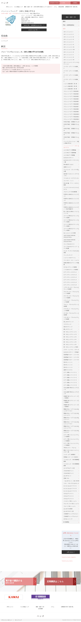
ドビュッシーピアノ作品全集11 (71, 117)
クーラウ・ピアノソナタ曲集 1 (71, 67)
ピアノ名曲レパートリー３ (70, 377)
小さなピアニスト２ (68, 496)
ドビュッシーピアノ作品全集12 (71, 119)
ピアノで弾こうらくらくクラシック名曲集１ (71, 436)
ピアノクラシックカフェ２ (70, 275)
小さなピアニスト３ (68, 499)
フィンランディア (68, 255)
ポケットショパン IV (69, 39)
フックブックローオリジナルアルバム (71, 188)
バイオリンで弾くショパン (70, 501)
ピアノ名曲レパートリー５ (70, 383)
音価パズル (66, 478)
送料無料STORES (54, 3)
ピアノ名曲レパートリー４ (70, 380)
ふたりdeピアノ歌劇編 (69, 155)
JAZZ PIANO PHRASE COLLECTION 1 (69, 236)
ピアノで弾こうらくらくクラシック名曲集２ (71, 440)
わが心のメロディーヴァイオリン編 (71, 161)
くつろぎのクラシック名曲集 (71, 270)
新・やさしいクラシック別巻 (71, 347)
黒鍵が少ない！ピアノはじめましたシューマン (71, 427)
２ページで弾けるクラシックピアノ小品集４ (71, 229)
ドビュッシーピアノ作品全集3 (71, 96)
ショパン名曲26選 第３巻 (70, 89)
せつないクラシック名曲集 (70, 267)
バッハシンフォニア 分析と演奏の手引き (71, 146)
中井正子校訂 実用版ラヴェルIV (71, 134)
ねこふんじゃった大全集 (70, 233)
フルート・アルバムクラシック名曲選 (71, 305)
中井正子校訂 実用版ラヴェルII (71, 125)
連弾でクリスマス (68, 370)
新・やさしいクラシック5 (70, 342)
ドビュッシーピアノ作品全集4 (71, 99)
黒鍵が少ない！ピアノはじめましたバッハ (71, 418)
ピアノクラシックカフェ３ (70, 277)
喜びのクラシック (68, 327)
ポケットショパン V (69, 42)
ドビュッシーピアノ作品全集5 (71, 101)
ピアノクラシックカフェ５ (70, 282)
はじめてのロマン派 (68, 511)
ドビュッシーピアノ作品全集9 (71, 112)
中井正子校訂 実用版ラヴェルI (71, 122)
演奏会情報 (61, 7)
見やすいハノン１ (68, 362)
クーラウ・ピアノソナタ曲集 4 (71, 80)
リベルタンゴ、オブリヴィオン (71, 178)
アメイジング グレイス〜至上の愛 (71, 170)
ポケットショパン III (69, 37)
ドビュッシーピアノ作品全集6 (71, 104)
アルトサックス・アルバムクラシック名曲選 (71, 292)
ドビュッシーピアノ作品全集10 (71, 114)
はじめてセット (67, 476)
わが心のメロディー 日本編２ (71, 352)
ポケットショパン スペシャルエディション (71, 63)
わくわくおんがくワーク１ (70, 486)
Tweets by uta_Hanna (67, 561)
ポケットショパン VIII (69, 50)
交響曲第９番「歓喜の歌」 (71, 7)
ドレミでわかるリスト (69, 244)
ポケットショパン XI (69, 57)
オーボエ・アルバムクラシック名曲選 (71, 314)
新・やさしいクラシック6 (70, 344)
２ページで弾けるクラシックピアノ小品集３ (71, 225)
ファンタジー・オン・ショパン (71, 260)
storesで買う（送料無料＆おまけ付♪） (33, 25)
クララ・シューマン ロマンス (71, 349)
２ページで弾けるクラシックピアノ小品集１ (71, 217)
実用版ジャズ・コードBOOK (71, 457)
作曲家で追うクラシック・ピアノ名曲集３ (71, 406)
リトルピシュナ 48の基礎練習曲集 (71, 460)
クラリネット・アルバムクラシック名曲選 (71, 310)
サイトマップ (16, 620)
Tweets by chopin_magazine (69, 557)
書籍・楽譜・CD (28, 7)
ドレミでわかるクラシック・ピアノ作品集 (71, 247)
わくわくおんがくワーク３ (70, 491)
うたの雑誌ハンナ (18, 7)
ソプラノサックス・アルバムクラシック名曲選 (71, 288)
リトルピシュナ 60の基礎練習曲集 (71, 465)
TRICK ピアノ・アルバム (70, 448)
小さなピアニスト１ (68, 494)
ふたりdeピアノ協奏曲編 (70, 153)
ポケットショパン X (69, 55)
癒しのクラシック (68, 329)
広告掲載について (65, 3)
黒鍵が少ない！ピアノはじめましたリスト (71, 431)
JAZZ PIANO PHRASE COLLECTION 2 (69, 241)
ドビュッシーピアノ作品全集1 (71, 91)
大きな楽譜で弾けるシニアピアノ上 (71, 388)
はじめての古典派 (68, 509)
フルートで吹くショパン (70, 506)
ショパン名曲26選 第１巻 (70, 84)
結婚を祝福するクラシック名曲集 (71, 264)
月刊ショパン (9, 7)
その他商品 (66, 522)
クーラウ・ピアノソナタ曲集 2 (71, 72)
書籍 (64, 21)
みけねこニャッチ (68, 519)
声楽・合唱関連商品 (68, 25)
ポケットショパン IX (69, 52)
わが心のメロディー (68, 158)
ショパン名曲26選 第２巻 (70, 86)
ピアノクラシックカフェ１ (70, 272)
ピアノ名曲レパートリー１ (70, 372)
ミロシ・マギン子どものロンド (71, 483)
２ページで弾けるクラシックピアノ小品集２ (71, 221)
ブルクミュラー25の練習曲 (70, 192)
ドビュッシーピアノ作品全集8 (71, 109)
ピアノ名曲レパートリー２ (70, 375)
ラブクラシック (67, 324)
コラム (55, 7)
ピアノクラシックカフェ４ (70, 280)
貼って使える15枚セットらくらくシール (71, 212)
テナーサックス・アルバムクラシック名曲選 (71, 297)
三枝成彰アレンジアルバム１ (71, 514)
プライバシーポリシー (6, 620)
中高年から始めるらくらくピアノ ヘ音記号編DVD (71, 208)
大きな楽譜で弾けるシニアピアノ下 (71, 393)
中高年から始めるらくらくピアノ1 (71, 195)
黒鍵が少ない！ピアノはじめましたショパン (71, 414)
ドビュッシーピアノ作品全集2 (71, 94)
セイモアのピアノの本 (69, 468)
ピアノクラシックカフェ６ (70, 285)
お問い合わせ (70, 552)
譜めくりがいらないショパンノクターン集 (71, 451)
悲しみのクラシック (68, 322)
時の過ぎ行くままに (68, 164)
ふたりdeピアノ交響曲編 (70, 150)
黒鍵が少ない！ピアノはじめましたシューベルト (71, 423)
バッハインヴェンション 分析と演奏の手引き (71, 142)
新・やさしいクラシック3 (70, 337)
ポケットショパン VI (69, 44)
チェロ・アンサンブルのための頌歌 (71, 252)
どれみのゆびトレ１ (68, 471)
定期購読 (75, 3)
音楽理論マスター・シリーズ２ (71, 357)
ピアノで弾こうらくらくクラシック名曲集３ (71, 444)
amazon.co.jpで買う (33, 30)
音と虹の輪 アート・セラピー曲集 (71, 184)
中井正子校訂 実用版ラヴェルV (71, 138)
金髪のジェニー (67, 167)
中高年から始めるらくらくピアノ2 (71, 199)
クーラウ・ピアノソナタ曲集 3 (71, 76)
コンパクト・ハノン (68, 181)
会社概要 (40, 609)
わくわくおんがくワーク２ (70, 488)
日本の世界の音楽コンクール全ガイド (43, 7)
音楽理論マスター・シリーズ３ (71, 360)
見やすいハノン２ (68, 365)
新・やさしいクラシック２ (70, 334)
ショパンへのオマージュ (70, 258)
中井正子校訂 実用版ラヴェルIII (71, 129)
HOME (3, 13)
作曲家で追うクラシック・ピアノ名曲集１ (71, 397)
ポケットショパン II (68, 34)
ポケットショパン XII (69, 60)
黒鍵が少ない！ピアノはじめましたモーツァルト (71, 410)
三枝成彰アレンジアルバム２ (71, 516)
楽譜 (16, 13)
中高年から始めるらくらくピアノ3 (71, 204)
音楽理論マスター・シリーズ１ (71, 355)
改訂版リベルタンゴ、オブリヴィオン (71, 175)
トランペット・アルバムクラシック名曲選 (71, 301)
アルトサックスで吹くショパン (71, 504)
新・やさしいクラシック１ (70, 332)
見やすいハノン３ (68, 367)
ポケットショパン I (68, 32)
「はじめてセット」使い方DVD (71, 481)
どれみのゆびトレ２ (68, 473)
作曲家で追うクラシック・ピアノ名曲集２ (71, 401)
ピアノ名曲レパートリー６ (70, 385)
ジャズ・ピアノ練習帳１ (70, 454)
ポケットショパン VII (69, 47)
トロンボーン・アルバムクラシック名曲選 (71, 318)
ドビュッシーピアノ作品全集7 (71, 107)
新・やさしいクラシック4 (70, 339)
